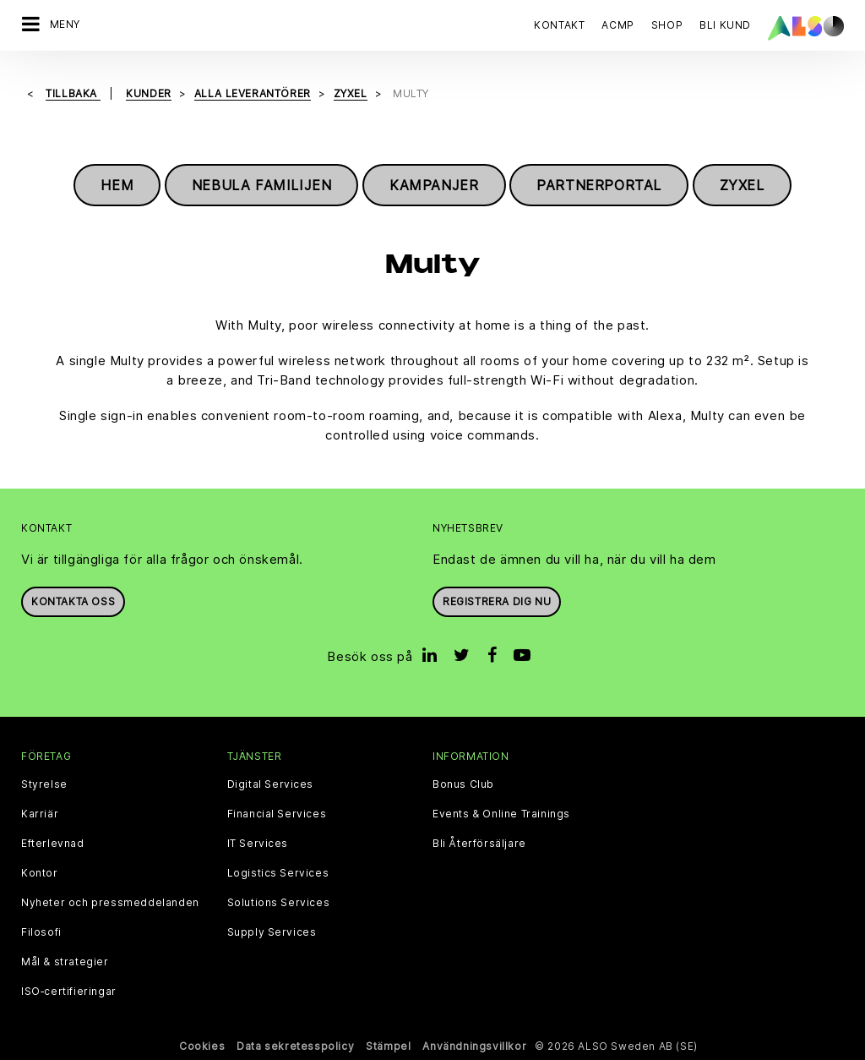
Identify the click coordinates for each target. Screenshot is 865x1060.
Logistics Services (278, 873)
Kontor (39, 873)
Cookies (202, 1046)
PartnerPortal (598, 185)
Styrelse (44, 784)
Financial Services (277, 814)
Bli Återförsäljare (479, 844)
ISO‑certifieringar (69, 991)
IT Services (258, 844)
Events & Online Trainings (501, 814)
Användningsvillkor (474, 1046)
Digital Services (270, 784)
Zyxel (742, 185)
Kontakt (559, 25)
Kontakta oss (73, 601)
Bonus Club (463, 784)
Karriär (39, 814)
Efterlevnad (52, 844)
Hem (117, 185)
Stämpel (388, 1046)
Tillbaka (73, 93)
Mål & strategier (65, 962)
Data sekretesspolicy (295, 1046)
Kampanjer (433, 185)
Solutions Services (278, 903)
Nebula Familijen (262, 185)
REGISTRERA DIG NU (497, 601)
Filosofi (41, 932)
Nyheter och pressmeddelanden (110, 903)
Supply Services (272, 932)
